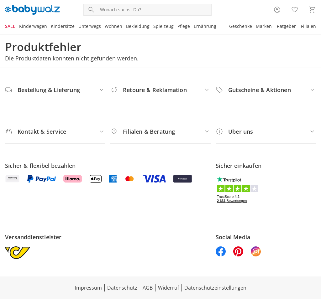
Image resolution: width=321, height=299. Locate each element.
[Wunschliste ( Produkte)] (294, 9)
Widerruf (168, 287)
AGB (148, 287)
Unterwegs (89, 26)
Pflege (183, 26)
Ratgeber (286, 26)
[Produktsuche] (154, 10)
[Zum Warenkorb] (312, 9)
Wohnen (113, 26)
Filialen (308, 26)
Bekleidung (138, 26)
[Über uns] (266, 131)
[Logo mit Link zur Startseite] (32, 10)
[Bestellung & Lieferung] (55, 90)
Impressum (88, 287)
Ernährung (205, 26)
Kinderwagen (33, 26)
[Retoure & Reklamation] (160, 90)
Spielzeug (163, 26)
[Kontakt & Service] (55, 131)
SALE (10, 26)
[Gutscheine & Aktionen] (266, 90)
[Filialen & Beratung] (160, 131)
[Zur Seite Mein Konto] (277, 9)
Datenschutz (122, 287)
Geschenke (240, 26)
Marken (264, 26)
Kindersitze (63, 26)
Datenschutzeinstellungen (215, 287)
